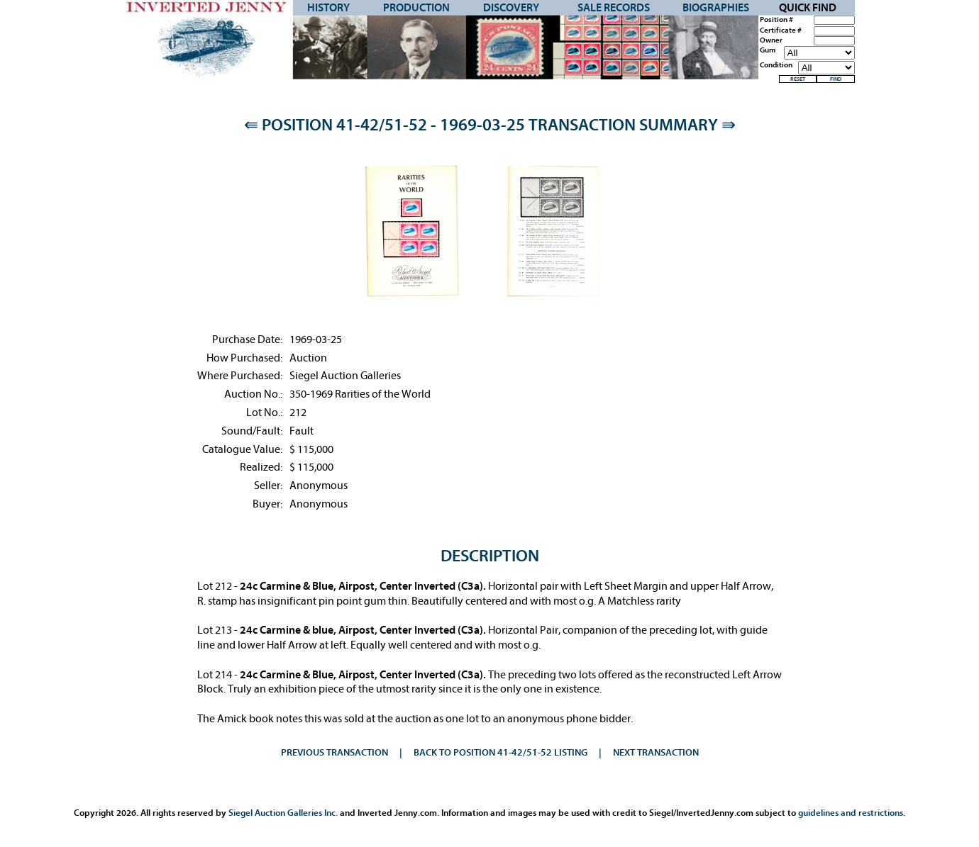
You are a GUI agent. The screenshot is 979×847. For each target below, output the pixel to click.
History (328, 7)
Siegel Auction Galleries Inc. (283, 812)
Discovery (511, 7)
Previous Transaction (334, 752)
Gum (767, 50)
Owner (771, 40)
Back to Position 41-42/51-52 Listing (500, 752)
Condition (776, 65)
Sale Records (613, 7)
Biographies (715, 7)
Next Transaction (656, 752)
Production (416, 7)
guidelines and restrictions (850, 812)
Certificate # (781, 30)
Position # (776, 20)
